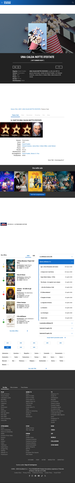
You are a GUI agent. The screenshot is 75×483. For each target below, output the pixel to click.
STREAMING (4, 426)
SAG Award (29, 454)
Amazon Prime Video (7, 435)
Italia (28, 255)
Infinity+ (3, 441)
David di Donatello (31, 445)
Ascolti (53, 422)
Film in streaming (6, 418)
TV (52, 392)
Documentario (58, 353)
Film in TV (4, 401)
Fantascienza (25, 357)
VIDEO (53, 430)
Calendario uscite (6, 397)
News (2, 409)
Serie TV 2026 (30, 397)
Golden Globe (30, 437)
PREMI (28, 433)
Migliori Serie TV (30, 401)
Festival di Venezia (31, 439)
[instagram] (32, 476)
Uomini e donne (55, 403)
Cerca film (4, 420)
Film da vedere (5, 413)
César (27, 450)
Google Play (4, 448)
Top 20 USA (29, 403)
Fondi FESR (57, 472)
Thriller (61, 361)
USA (34, 255)
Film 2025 (3, 414)
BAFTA (28, 448)
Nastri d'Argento (30, 447)
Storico (53, 361)
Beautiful (53, 399)
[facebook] (29, 476)
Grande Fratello (55, 405)
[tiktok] (42, 476)
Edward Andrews (27, 146)
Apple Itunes (4, 447)
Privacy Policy (27, 472)
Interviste (3, 411)
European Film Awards (32, 452)
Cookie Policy (48, 472)
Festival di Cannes (31, 441)
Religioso (32, 361)
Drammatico (21, 73)
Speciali (28, 414)
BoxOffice (3, 399)
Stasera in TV (55, 394)
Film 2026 (3, 416)
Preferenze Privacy (37, 472)
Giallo (44, 357)
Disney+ (3, 437)
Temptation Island (56, 407)
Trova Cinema (5, 396)
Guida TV (28, 413)
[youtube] (38, 476)
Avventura (16, 353)
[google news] (35, 476)
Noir (13, 361)
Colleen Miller (43, 146)
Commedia (46, 353)
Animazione (5, 353)
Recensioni (4, 407)
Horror (61, 357)
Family (16, 357)
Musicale (4, 361)
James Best (35, 146)
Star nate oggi (30, 430)
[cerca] (73, 2)
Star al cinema (30, 428)
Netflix (2, 433)
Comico (36, 353)
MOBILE (53, 437)
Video (2, 405)
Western (4, 364)
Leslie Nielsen (52, 146)
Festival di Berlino (31, 443)
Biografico (26, 353)
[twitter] (45, 476)
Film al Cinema (5, 394)
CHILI (2, 443)
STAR (27, 426)
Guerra (52, 357)
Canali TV (53, 420)
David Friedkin (22, 71)
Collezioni (3, 403)
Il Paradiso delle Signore (58, 414)
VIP (52, 433)
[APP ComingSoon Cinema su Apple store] (42, 464)
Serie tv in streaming (31, 411)
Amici (52, 416)
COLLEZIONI (55, 441)
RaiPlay (3, 450)
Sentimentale (42, 361)
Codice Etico (17, 472)
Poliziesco (21, 361)
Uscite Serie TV (30, 407)
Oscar (27, 435)
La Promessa (54, 401)
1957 (18, 75)
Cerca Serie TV (30, 399)
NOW (2, 439)
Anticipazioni (54, 397)
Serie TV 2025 (30, 396)
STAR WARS (54, 445)
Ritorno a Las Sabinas (57, 411)
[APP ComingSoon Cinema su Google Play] (53, 464)
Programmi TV (55, 418)
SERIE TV (29, 392)
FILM (2, 392)
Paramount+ (4, 454)
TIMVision (4, 445)
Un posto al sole (55, 409)
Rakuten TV (4, 452)
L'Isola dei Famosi (56, 413)
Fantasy (36, 357)
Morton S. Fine (35, 153)
